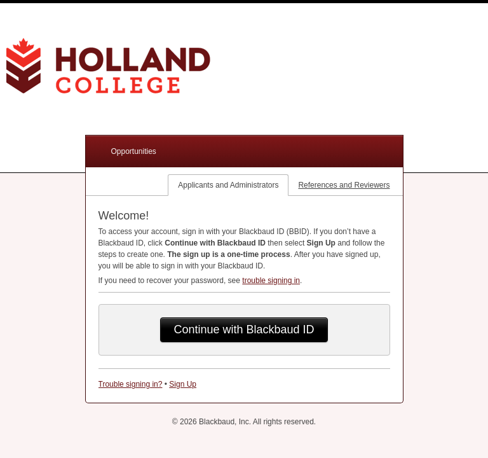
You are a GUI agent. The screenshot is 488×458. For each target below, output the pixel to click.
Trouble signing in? (130, 384)
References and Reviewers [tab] (344, 185)
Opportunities (133, 151)
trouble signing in (271, 280)
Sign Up (182, 384)
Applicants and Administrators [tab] (228, 185)
